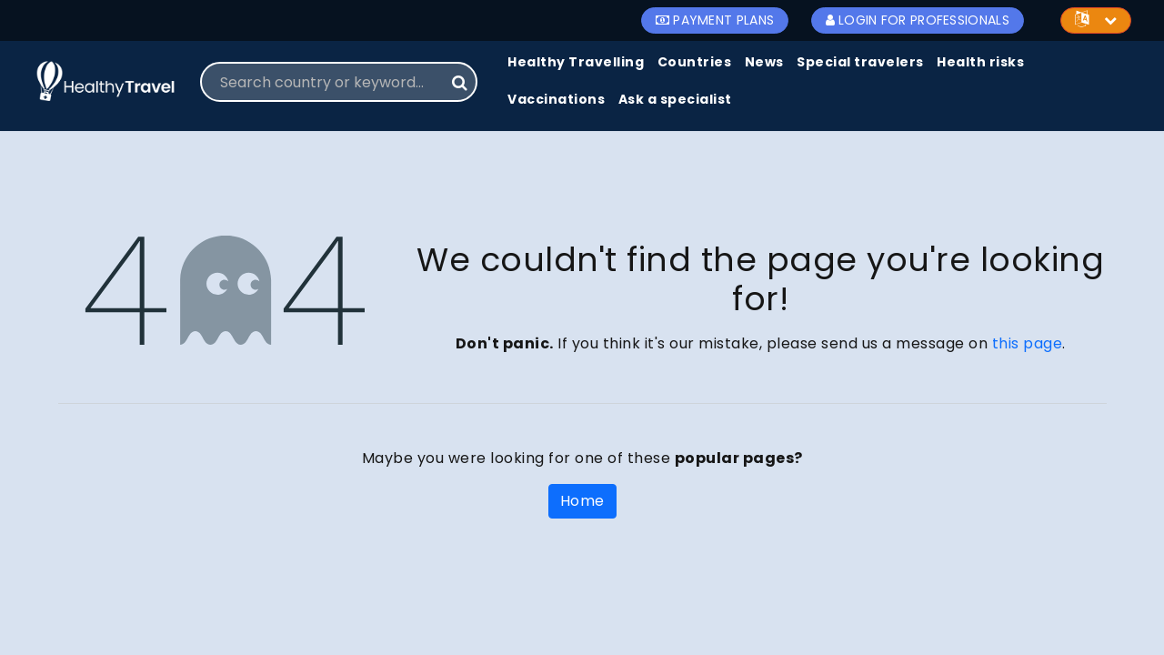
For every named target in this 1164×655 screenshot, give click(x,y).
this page (1027, 343)
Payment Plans (715, 20)
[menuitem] (575, 63)
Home (582, 500)
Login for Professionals (917, 20)
